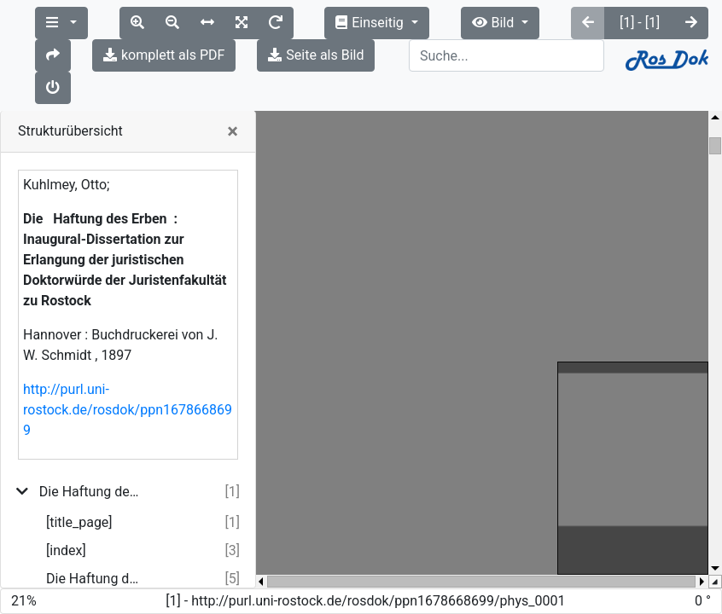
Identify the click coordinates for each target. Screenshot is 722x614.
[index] (66, 486)
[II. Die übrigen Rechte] (98, 570)
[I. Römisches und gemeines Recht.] (95, 542)
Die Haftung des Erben (91, 427)
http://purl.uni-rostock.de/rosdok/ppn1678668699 (127, 345)
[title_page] (79, 457)
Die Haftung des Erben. (95, 514)
